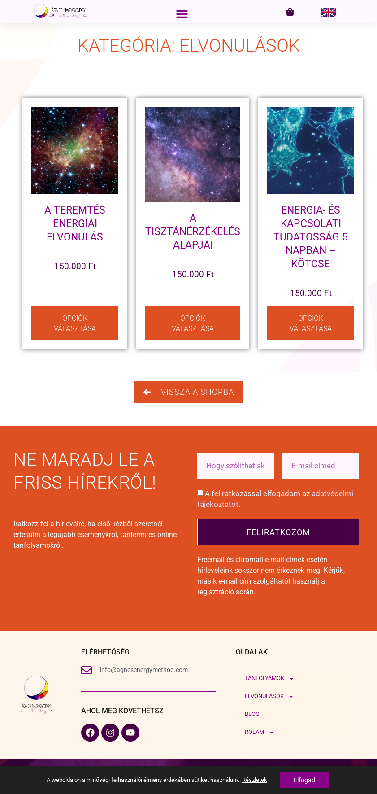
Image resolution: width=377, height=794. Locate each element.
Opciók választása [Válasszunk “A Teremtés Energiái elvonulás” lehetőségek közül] (75, 323)
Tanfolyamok (270, 678)
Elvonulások (269, 696)
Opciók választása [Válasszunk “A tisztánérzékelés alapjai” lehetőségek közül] (193, 323)
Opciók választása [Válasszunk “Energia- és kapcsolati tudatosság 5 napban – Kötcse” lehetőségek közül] (311, 323)
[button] (182, 13)
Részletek (254, 780)
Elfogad (304, 780)
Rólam (259, 732)
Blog (252, 714)
